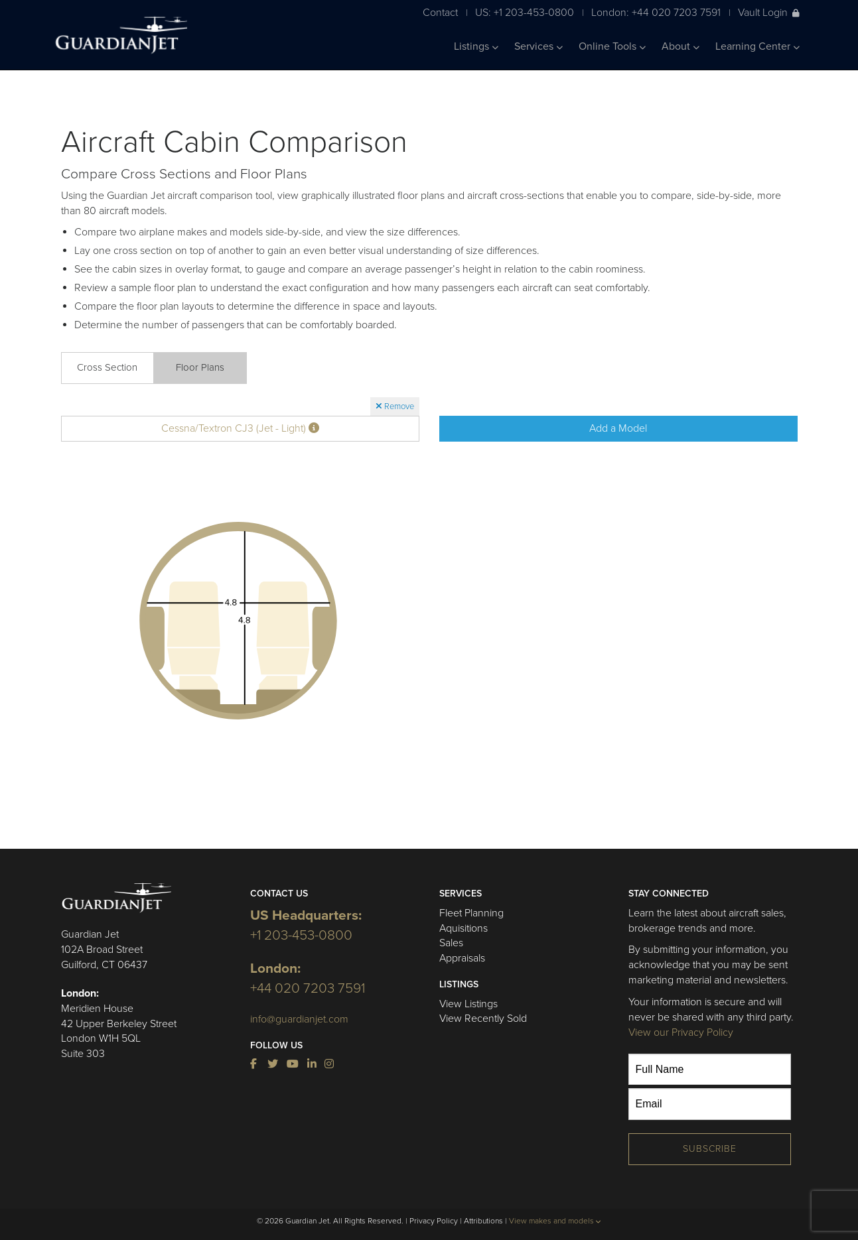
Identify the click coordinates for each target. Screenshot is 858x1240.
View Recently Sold (483, 1018)
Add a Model (618, 428)
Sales (451, 943)
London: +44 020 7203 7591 (656, 12)
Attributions (483, 1220)
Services (538, 46)
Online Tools (612, 46)
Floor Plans (200, 367)
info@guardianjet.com (299, 1019)
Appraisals (462, 958)
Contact (440, 12)
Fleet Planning (471, 913)
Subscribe (710, 1148)
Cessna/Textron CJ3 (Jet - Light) (240, 428)
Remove (395, 406)
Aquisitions (463, 928)
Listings (476, 46)
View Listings (468, 1004)
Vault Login (769, 12)
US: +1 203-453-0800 (524, 12)
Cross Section (107, 367)
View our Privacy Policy (680, 1032)
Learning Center (757, 46)
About (680, 46)
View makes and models (555, 1220)
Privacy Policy (433, 1220)
